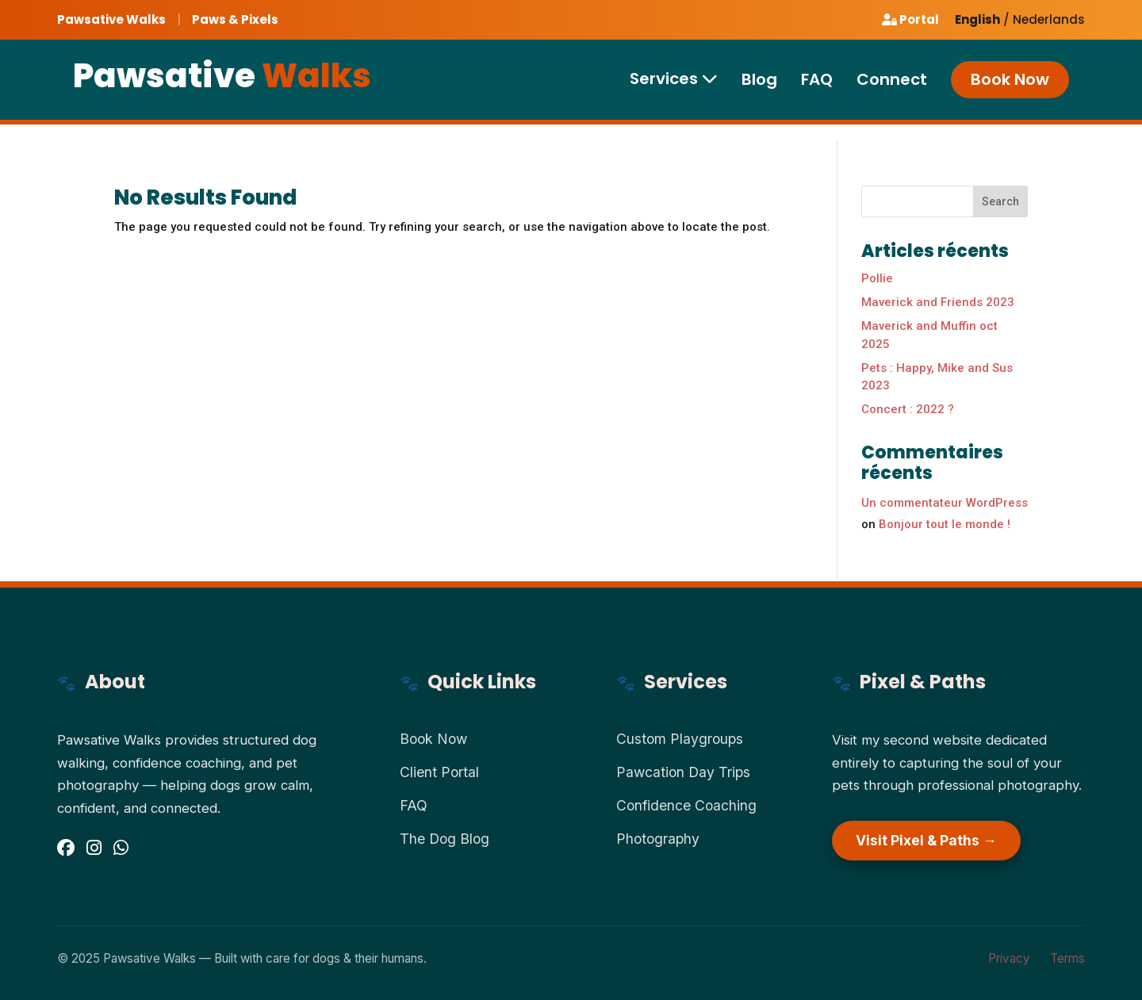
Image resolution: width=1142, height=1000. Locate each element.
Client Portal (439, 772)
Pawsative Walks (111, 19)
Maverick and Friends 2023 (937, 302)
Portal (910, 19)
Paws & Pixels (235, 19)
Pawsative (222, 82)
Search (1000, 201)
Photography (657, 838)
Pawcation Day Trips (683, 772)
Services (674, 85)
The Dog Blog (444, 838)
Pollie (877, 278)
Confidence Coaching (686, 805)
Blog (759, 86)
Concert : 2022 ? (907, 409)
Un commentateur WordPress (944, 503)
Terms (1067, 958)
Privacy (1009, 958)
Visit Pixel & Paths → (926, 840)
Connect (891, 86)
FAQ (817, 86)
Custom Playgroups (679, 738)
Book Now (1010, 86)
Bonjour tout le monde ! (944, 524)
